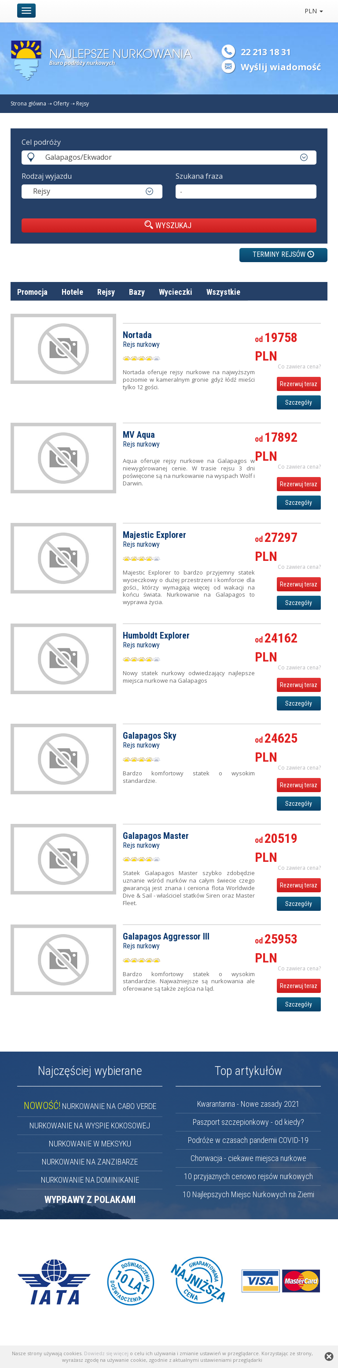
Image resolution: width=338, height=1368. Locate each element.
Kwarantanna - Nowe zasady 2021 (248, 1104)
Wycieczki (175, 292)
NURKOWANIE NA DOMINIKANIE (90, 1179)
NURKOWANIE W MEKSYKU (90, 1143)
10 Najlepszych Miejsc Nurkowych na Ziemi (248, 1194)
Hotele (72, 292)
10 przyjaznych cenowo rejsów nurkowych (248, 1176)
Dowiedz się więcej (106, 1353)
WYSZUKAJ (167, 225)
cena (313, 313)
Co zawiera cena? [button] (299, 366)
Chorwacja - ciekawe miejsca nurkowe (248, 1158)
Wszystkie (223, 292)
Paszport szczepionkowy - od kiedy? (248, 1122)
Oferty (61, 103)
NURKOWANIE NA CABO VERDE (90, 1106)
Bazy (137, 292)
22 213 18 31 (266, 52)
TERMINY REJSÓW (283, 254)
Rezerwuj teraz (298, 383)
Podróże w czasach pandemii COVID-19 (248, 1140)
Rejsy (82, 103)
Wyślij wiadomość (281, 67)
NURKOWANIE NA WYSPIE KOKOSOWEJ (89, 1125)
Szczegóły (298, 402)
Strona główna (28, 103)
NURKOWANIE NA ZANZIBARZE (90, 1161)
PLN (314, 11)
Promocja (32, 292)
